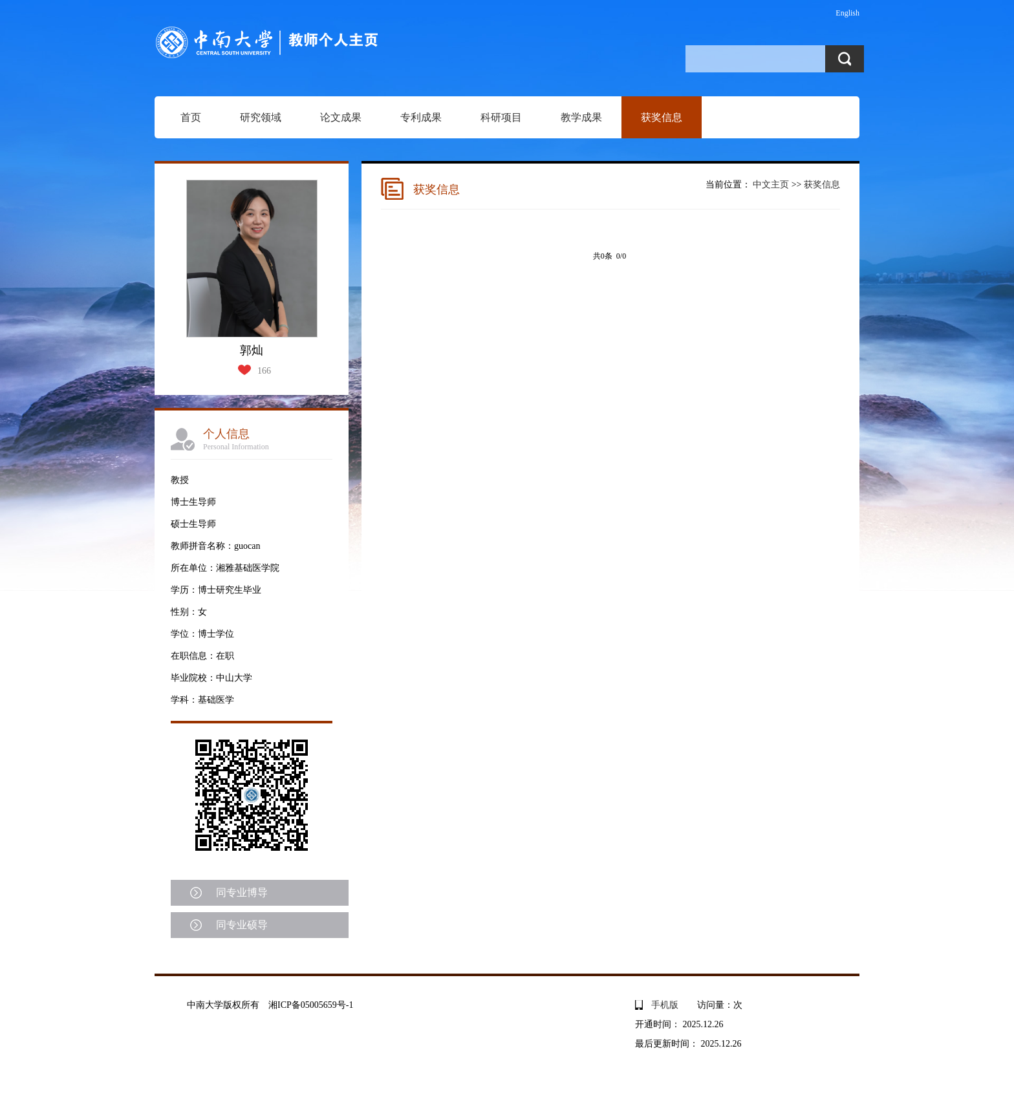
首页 (190, 117)
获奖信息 (661, 117)
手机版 (664, 1005)
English (847, 12)
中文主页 (771, 184)
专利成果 (421, 117)
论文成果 (340, 117)
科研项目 (501, 117)
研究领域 (260, 117)
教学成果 (581, 117)
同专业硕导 (242, 924)
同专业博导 (242, 892)
